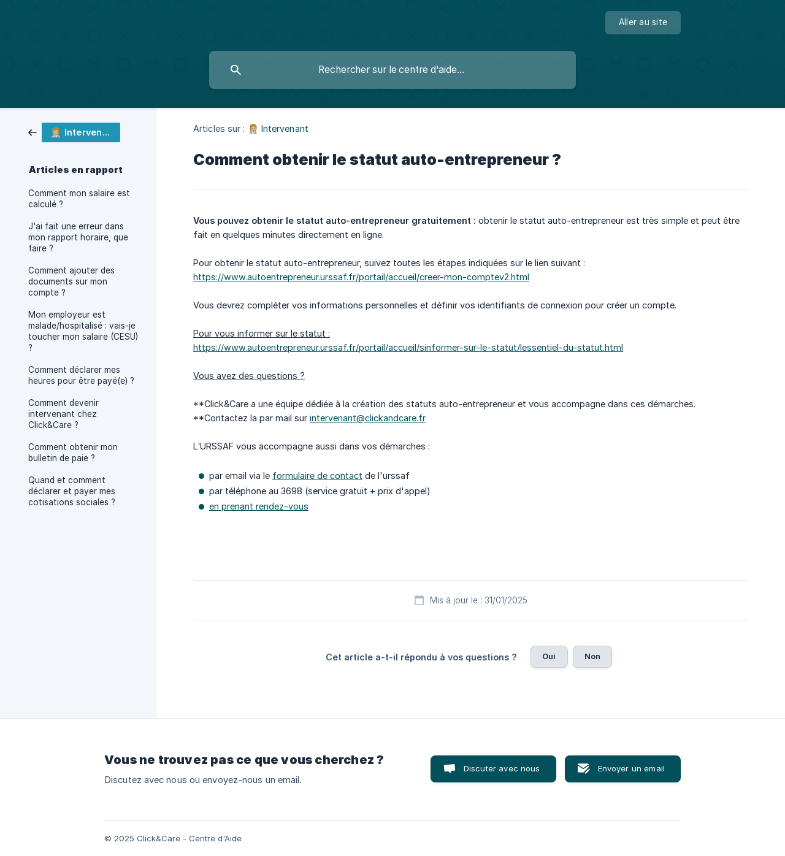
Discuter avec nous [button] (502, 768)
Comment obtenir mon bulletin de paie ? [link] (73, 452)
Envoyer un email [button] (631, 768)
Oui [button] (549, 656)
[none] (643, 22)
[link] (74, 131)
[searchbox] (392, 70)
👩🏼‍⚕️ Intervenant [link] (278, 128)
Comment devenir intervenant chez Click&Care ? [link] (63, 414)
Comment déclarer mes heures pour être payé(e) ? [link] (81, 375)
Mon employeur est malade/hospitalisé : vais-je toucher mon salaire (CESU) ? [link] (83, 331)
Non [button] (592, 656)
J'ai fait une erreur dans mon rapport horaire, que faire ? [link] (78, 237)
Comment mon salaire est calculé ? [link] (79, 198)
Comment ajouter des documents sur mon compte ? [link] (71, 281)
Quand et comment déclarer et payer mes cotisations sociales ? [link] (71, 491)
